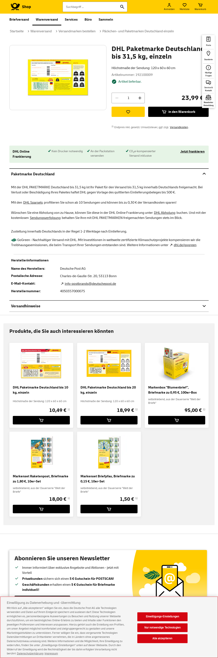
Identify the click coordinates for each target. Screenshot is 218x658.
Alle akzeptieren (162, 639)
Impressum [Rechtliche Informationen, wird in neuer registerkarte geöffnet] (51, 654)
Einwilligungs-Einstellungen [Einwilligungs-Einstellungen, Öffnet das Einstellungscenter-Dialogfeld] (162, 617)
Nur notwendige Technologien (162, 628)
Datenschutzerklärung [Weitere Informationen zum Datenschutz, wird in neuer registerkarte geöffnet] (30, 654)
